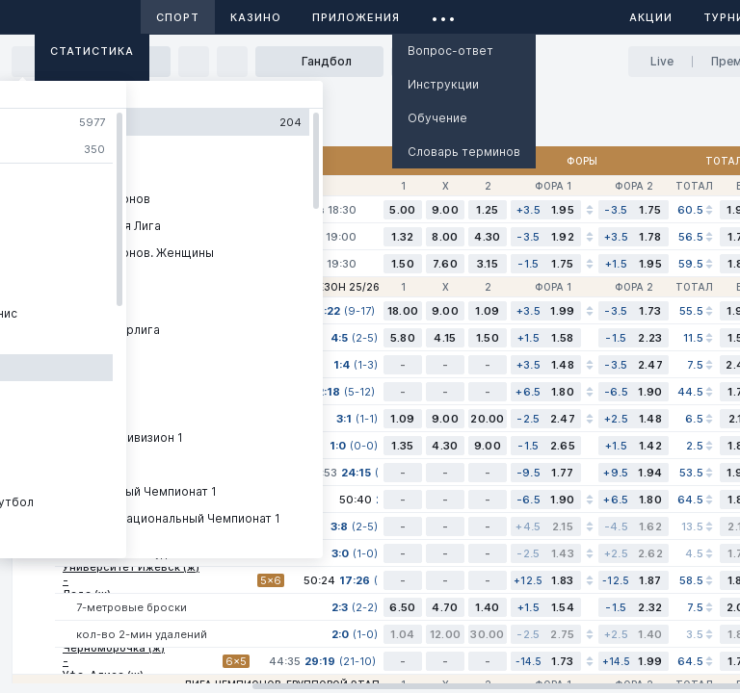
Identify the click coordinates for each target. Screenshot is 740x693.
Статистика (92, 51)
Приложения (356, 17)
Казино (255, 17)
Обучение (437, 118)
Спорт (177, 17)
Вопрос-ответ (450, 50)
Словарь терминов (464, 151)
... (444, 14)
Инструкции (443, 84)
